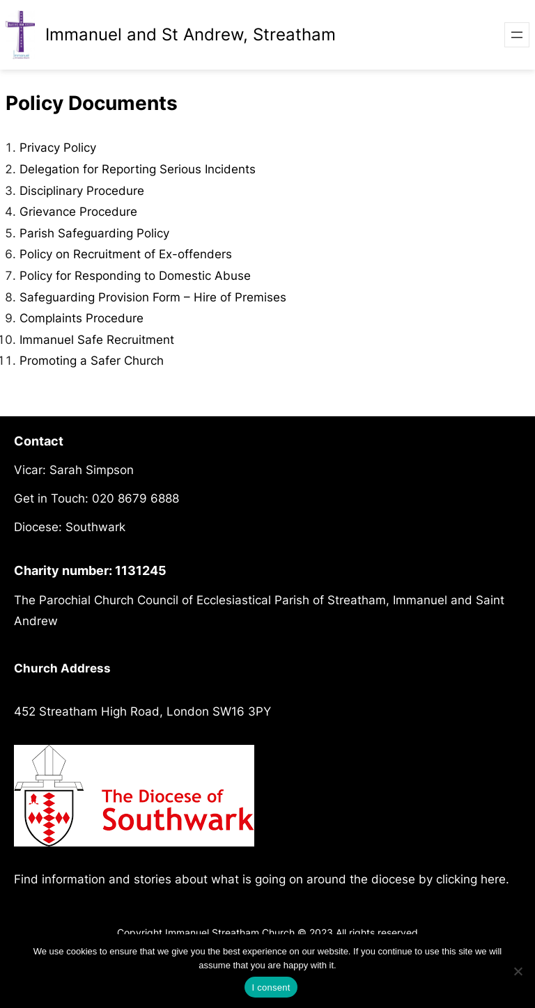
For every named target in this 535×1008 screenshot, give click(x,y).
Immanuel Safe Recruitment (97, 340)
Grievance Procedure (78, 212)
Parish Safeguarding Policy (94, 233)
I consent (270, 987)
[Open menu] (516, 34)
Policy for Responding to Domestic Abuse (135, 276)
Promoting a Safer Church (92, 361)
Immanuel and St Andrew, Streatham (190, 34)
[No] (518, 971)
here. (495, 879)
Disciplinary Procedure (82, 191)
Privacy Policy (58, 148)
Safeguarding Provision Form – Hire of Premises (153, 297)
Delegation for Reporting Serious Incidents (138, 169)
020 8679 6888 (135, 498)
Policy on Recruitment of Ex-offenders (126, 254)
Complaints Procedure (82, 318)
